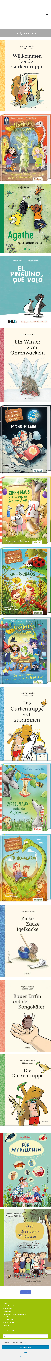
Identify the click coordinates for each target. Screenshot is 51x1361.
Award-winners (7, 1308)
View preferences (25, 1357)
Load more (25, 1292)
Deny (25, 1352)
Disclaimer (6, 1325)
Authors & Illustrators (9, 1306)
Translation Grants (8, 1319)
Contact (5, 1303)
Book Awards (7, 1311)
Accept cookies (25, 1347)
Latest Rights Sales (9, 1322)
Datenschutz (7, 1328)
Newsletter (6, 1317)
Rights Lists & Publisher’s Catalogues (14, 1314)
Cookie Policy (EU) (8, 1331)
